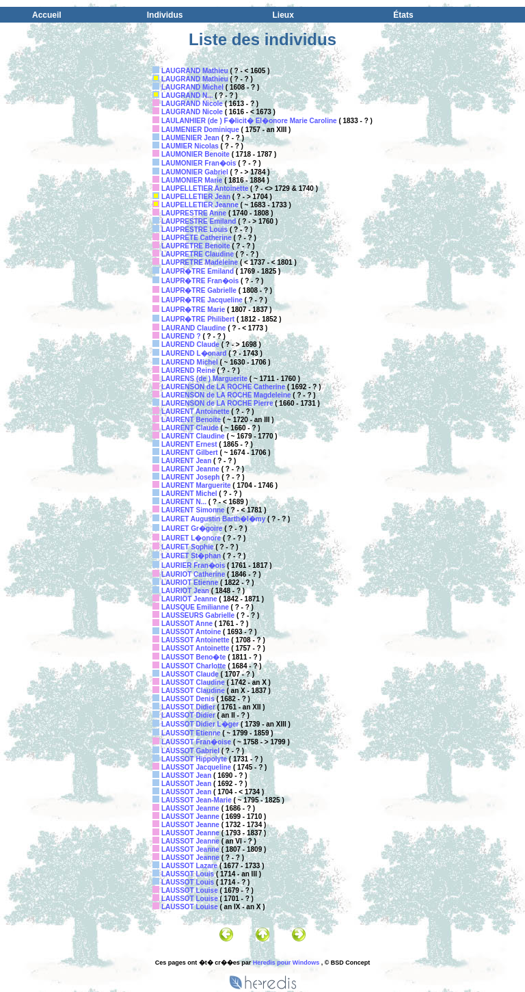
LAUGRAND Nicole (192, 103)
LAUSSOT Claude (190, 674)
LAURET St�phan (191, 556)
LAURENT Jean (186, 461)
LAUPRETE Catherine (196, 238)
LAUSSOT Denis (188, 699)
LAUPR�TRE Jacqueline (202, 300)
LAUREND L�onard (194, 353)
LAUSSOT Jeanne (190, 808)
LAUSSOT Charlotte (193, 666)
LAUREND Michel (189, 362)
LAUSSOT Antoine (191, 632)
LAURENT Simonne (193, 510)
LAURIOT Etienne (189, 582)
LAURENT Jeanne (190, 469)
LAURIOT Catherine (193, 574)
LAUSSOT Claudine (193, 682)
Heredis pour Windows (286, 962)
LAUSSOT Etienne (191, 733)
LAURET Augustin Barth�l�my (213, 519)
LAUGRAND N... (187, 95)
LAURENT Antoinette (195, 411)
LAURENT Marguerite (196, 485)
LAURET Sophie (187, 547)
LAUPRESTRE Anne (193, 213)
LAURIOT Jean (185, 591)
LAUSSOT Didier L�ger (200, 724)
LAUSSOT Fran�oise (196, 742)
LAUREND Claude (190, 344)
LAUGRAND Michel (192, 87)
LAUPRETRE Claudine (197, 254)
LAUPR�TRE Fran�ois (200, 281)
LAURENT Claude (190, 428)
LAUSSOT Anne (187, 623)
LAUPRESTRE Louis (194, 229)
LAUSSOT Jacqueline (196, 767)
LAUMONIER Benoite (195, 154)
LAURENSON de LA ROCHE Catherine (223, 387)
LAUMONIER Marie (191, 180)
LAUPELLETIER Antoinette (204, 188)
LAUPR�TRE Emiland (197, 271)
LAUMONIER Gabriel (194, 172)
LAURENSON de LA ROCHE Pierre (217, 403)
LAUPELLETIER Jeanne (200, 205)
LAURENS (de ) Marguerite (204, 378)
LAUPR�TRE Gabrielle (199, 290)
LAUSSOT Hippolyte (194, 759)
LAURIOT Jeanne (189, 599)
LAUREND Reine (188, 370)
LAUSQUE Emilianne (195, 607)
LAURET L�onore (191, 538)
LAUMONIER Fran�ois (198, 163)
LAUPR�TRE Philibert (197, 319)
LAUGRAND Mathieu (194, 71)
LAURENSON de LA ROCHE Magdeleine (226, 395)
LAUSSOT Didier (188, 707)
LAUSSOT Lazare (189, 866)
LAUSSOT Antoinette (195, 640)
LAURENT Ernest (189, 444)
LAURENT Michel (189, 493)
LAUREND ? (181, 336)
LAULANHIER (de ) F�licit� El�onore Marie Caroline (249, 121)
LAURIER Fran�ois (193, 565)
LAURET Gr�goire (191, 528)
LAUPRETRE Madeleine (199, 262)
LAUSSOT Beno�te (193, 657)
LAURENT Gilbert (189, 452)
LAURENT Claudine (193, 436)
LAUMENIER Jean (190, 138)
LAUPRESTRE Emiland (198, 221)
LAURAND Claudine (193, 328)
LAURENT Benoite (191, 419)
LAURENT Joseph (190, 477)
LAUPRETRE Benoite (195, 246)
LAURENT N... (183, 502)
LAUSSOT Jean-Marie (196, 800)
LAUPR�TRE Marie (193, 309)
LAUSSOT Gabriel (190, 751)
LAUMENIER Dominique (200, 129)
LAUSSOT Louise (189, 890)
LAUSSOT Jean (186, 775)
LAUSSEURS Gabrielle (197, 615)
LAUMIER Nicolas (190, 146)
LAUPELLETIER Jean (195, 196)
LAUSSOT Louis (187, 874)
